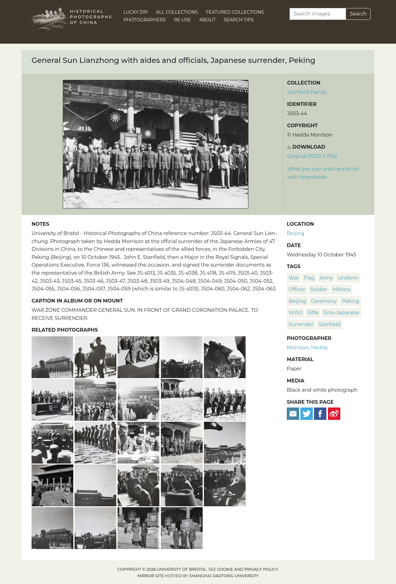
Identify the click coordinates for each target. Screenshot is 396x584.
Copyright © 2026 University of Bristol (161, 569)
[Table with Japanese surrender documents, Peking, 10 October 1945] (53, 399)
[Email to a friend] (293, 413)
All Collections (177, 12)
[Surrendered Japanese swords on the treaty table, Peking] (225, 485)
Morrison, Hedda (307, 348)
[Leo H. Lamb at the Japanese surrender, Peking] (53, 485)
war (294, 278)
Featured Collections (235, 12)
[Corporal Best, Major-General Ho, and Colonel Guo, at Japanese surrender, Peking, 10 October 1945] (182, 527)
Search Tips (239, 20)
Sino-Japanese (341, 313)
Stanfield (330, 324)
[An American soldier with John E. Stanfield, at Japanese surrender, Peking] (139, 527)
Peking (350, 301)
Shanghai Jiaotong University (224, 575)
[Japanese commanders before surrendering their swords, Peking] (225, 399)
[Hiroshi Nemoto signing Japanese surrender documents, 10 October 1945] (139, 485)
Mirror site (150, 575)
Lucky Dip (135, 12)
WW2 (296, 313)
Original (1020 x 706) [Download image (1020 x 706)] (312, 156)
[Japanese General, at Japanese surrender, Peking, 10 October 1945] (96, 357)
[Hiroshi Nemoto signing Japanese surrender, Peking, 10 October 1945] (53, 442)
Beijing (295, 233)
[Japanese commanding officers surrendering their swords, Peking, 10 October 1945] (182, 485)
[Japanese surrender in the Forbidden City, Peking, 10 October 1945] (139, 399)
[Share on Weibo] (334, 413)
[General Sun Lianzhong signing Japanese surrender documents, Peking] (139, 442)
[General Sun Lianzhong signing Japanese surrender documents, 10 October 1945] (139, 357)
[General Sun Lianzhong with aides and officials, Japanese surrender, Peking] (182, 399)
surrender (301, 324)
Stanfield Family (307, 92)
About (207, 20)
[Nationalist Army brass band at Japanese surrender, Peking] (225, 357)
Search (358, 14)
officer (297, 289)
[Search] (318, 14)
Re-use (182, 20)
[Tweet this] (307, 413)
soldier (318, 289)
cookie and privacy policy (247, 569)
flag (309, 278)
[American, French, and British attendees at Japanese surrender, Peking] (182, 442)
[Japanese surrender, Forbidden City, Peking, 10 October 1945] (53, 357)
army (326, 278)
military (341, 289)
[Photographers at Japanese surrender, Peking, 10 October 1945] (53, 527)
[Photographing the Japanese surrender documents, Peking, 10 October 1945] (182, 357)
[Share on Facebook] (320, 413)
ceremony (324, 301)
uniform (348, 278)
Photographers (144, 20)
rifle (313, 313)
